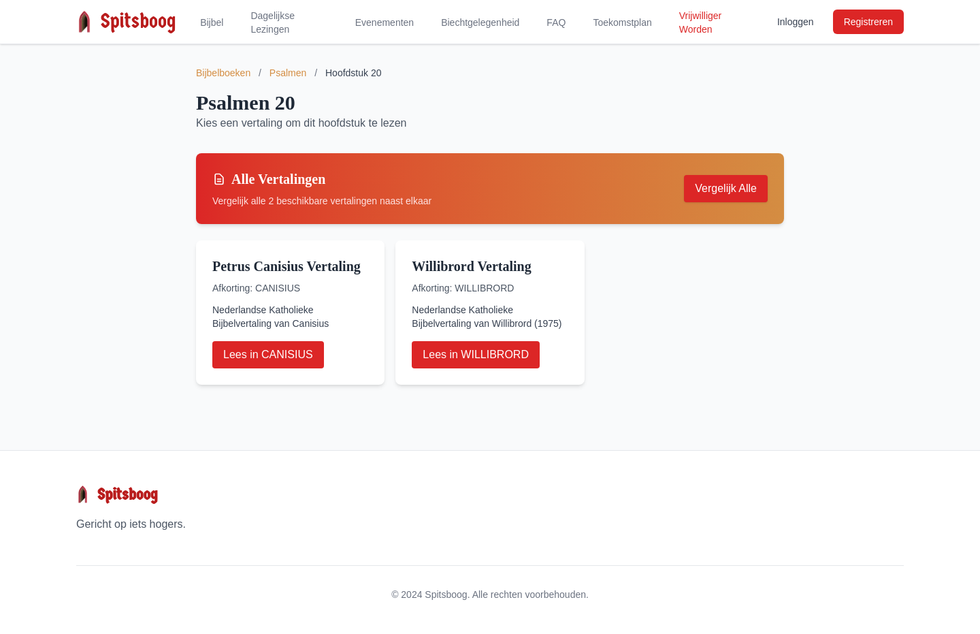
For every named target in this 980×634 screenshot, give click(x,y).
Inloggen (795, 21)
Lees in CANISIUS (268, 354)
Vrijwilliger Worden (700, 22)
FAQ (556, 22)
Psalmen (288, 72)
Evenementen (384, 22)
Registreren (868, 21)
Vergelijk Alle (726, 188)
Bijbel (211, 22)
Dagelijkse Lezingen (272, 22)
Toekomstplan (622, 22)
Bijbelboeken (223, 72)
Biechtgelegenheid (480, 22)
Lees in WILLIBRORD (476, 354)
